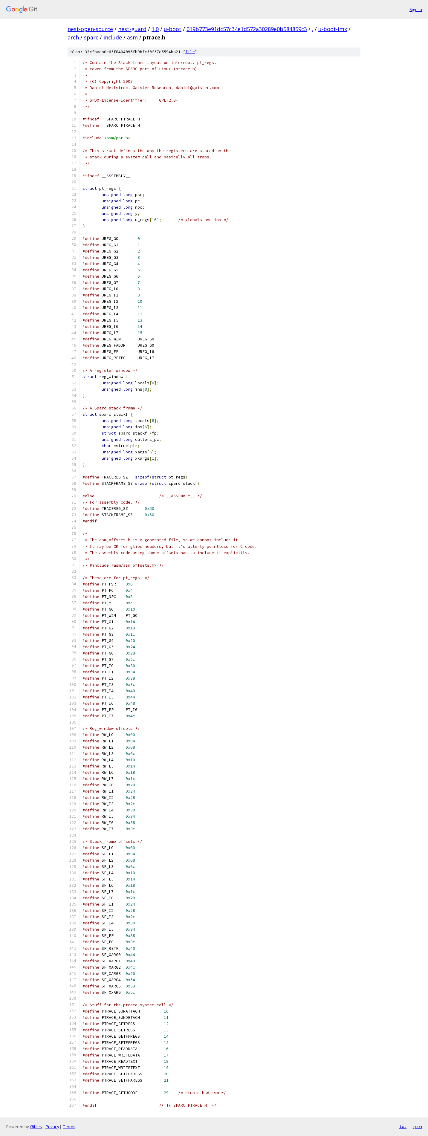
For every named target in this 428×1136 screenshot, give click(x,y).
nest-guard (132, 29)
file (190, 51)
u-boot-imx (332, 29)
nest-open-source (90, 29)
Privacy (52, 1126)
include (112, 37)
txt (402, 1126)
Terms (69, 1126)
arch (73, 37)
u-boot (172, 29)
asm (132, 37)
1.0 (155, 29)
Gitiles (36, 1126)
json (417, 1126)
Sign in (415, 9)
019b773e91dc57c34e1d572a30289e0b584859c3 (247, 29)
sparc (91, 37)
